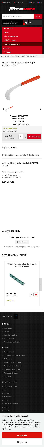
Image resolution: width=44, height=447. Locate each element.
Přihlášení (6, 2)
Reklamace (8, 359)
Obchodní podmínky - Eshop (14, 355)
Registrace (19, 2)
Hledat (37, 16)
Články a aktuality (10, 386)
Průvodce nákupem (11, 373)
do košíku (35, 137)
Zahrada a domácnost (12, 44)
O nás (6, 390)
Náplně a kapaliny (11, 36)
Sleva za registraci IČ (11, 404)
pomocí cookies (27, 422)
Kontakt (7, 393)
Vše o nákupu (9, 352)
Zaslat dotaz (23, 242)
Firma (6, 400)
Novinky (6, 48)
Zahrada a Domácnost (12, 342)
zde (9, 429)
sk (42, 2)
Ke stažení (7, 376)
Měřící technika (10, 40)
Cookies (7, 411)
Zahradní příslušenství (12, 56)
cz (34, 2)
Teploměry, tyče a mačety (29, 56)
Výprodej (7, 52)
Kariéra (6, 407)
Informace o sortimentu (12, 369)
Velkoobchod (9, 397)
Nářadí (6, 33)
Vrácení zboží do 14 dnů (12, 362)
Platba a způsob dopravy (13, 366)
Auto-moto (8, 29)
